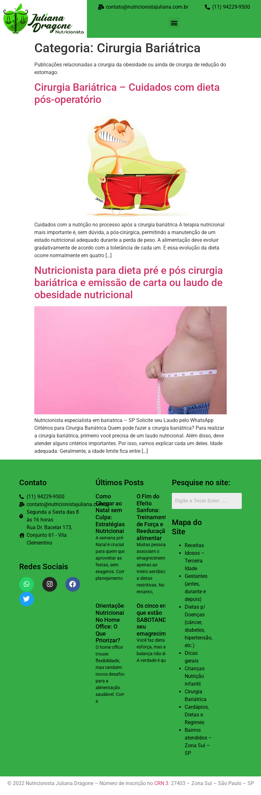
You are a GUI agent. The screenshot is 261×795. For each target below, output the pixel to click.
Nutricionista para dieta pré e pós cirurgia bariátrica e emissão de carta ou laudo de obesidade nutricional (128, 282)
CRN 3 (161, 783)
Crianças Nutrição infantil (195, 676)
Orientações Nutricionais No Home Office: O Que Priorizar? (111, 623)
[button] (174, 22)
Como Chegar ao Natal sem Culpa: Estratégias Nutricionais (111, 513)
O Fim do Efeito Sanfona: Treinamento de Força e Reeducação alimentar (153, 517)
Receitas (194, 545)
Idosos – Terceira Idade (195, 560)
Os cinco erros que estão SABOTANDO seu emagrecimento (157, 619)
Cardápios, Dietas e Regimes (197, 714)
